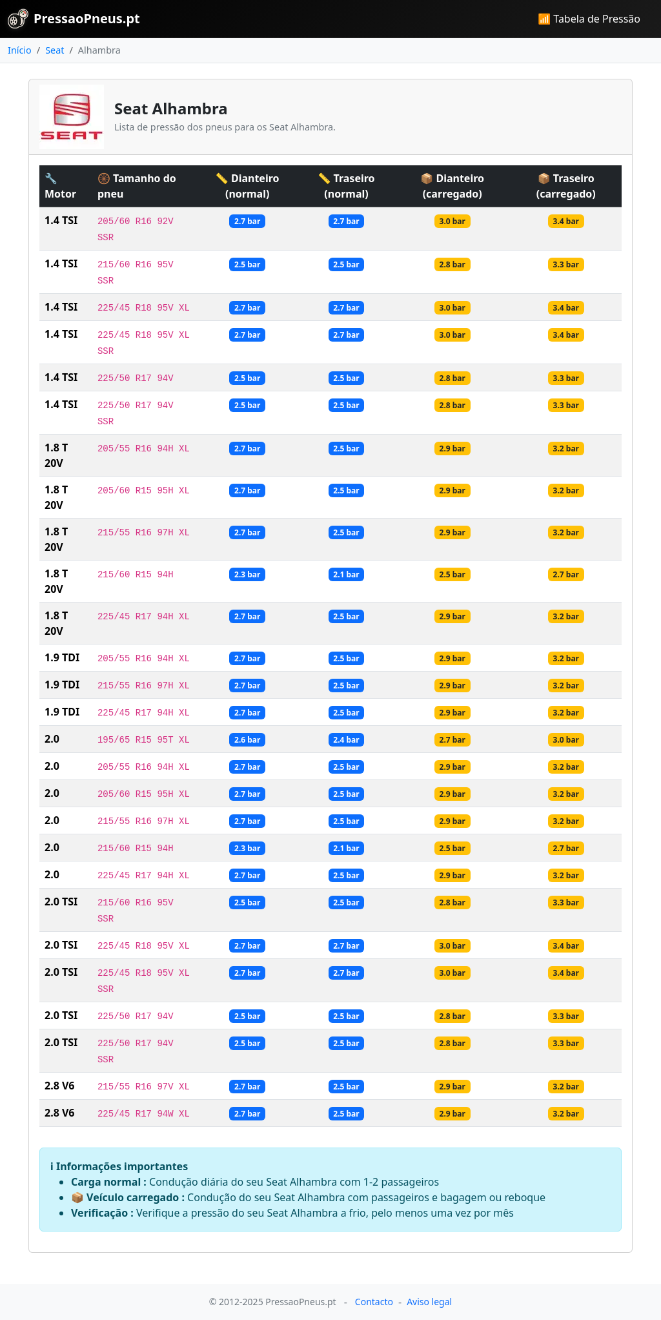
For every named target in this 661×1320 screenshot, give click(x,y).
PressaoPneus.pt (74, 18)
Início (20, 50)
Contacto (374, 1301)
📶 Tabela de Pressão (589, 19)
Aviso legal (429, 1301)
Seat (54, 50)
